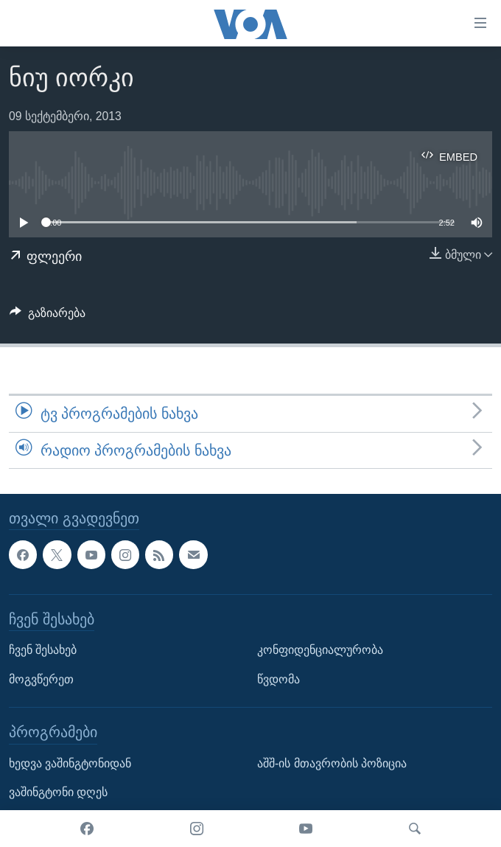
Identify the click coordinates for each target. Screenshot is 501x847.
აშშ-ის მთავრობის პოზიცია (332, 763)
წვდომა (278, 679)
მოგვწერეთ (41, 679)
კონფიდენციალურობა (320, 650)
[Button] (47, 316)
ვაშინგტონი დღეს (58, 792)
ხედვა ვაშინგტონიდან (70, 763)
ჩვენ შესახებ (43, 650)
